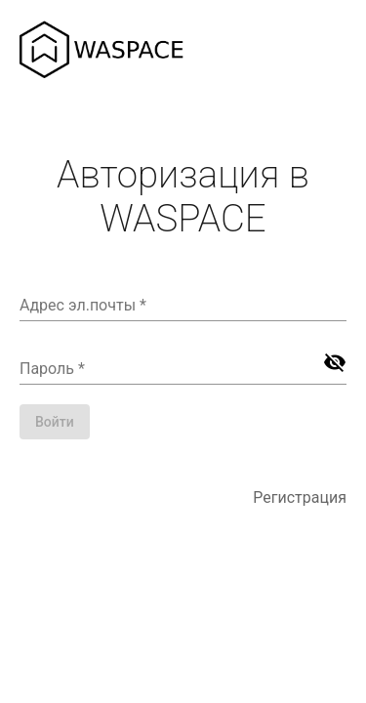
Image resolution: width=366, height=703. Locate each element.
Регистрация (299, 497)
